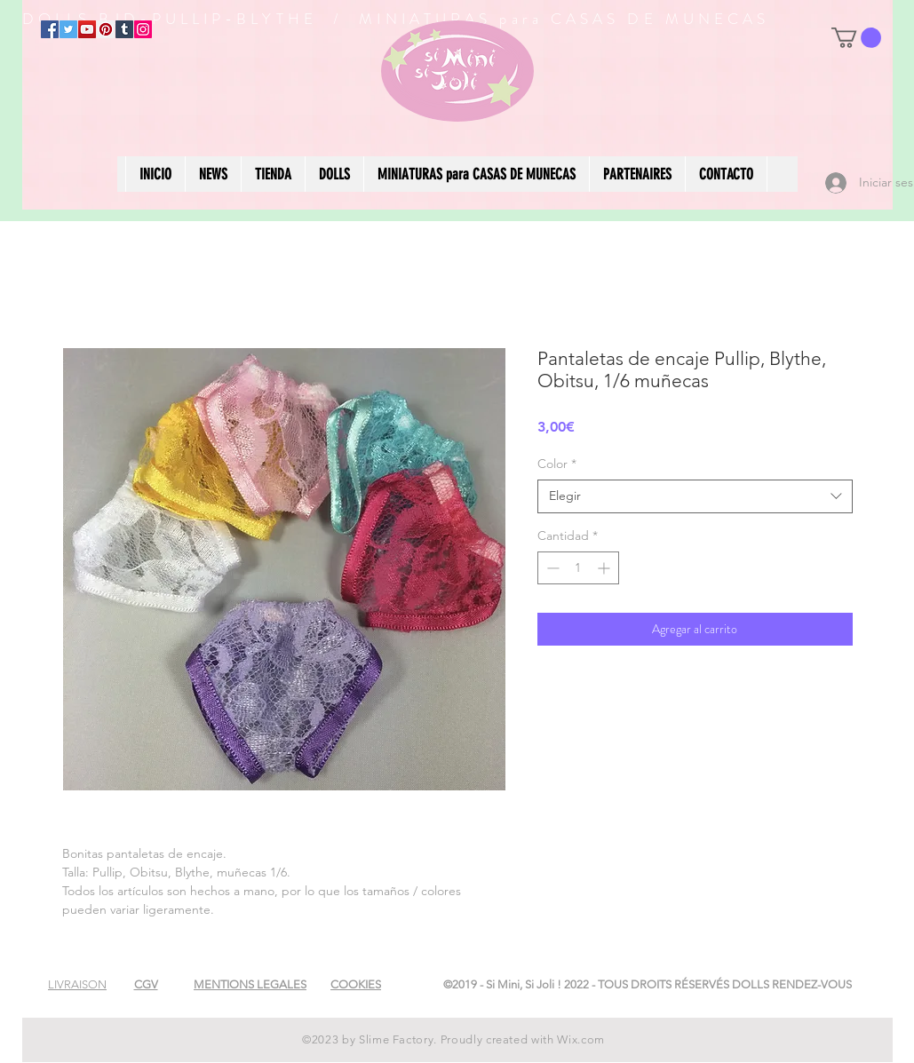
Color (556, 464)
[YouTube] (87, 29)
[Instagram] (143, 29)
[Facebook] (50, 29)
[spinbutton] (578, 567)
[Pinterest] (106, 29)
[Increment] (605, 567)
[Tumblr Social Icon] (124, 29)
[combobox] (695, 496)
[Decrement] (551, 567)
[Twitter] (68, 29)
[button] (856, 38)
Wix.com (581, 1039)
